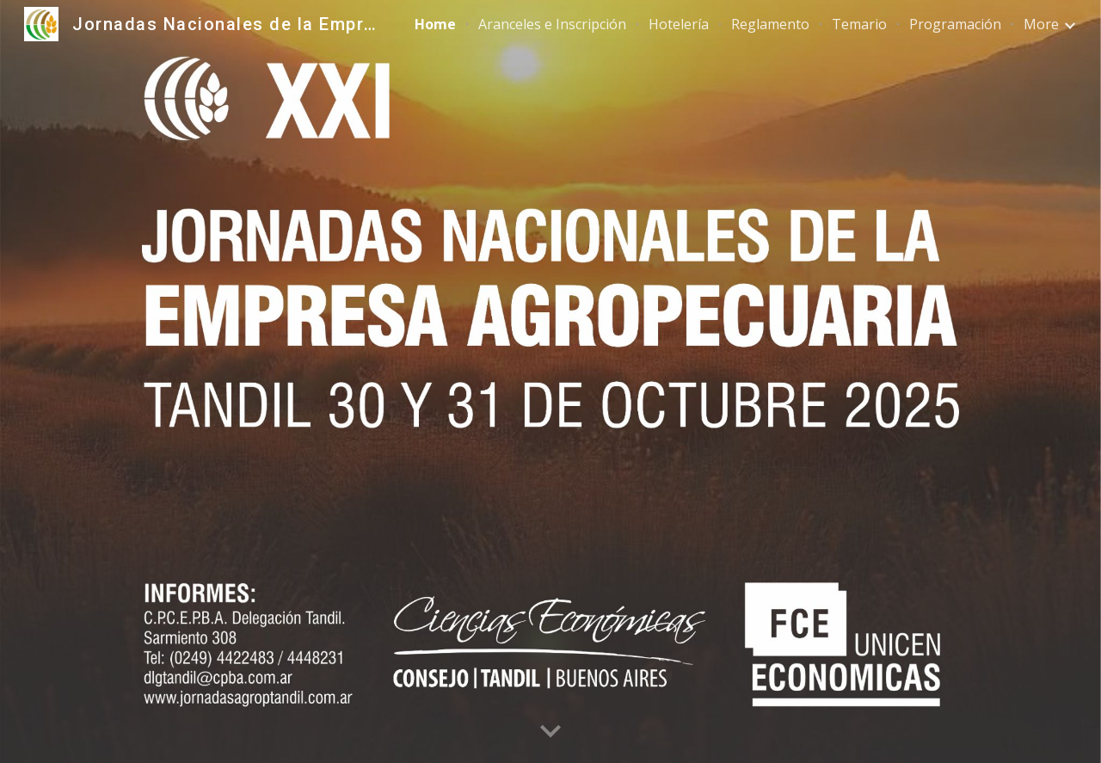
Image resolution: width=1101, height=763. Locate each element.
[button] (550, 732)
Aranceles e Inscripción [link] (552, 24)
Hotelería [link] (679, 24)
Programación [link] (955, 24)
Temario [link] (859, 24)
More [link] (1041, 24)
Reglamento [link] (770, 24)
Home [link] (435, 24)
